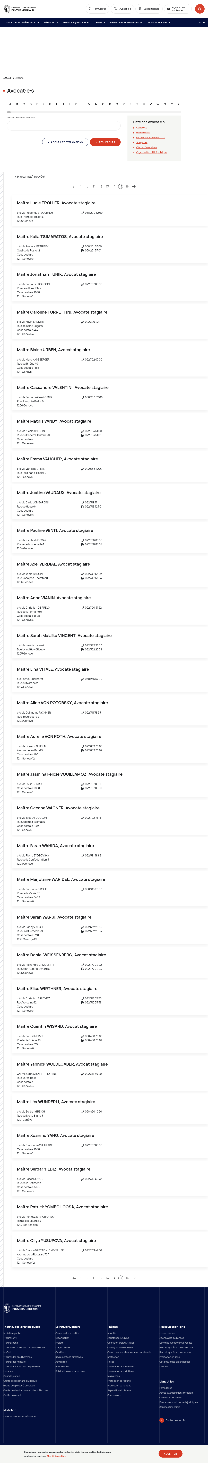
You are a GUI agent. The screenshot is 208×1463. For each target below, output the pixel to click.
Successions (114, 1395)
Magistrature (62, 1347)
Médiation (51, 22)
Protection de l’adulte (119, 1380)
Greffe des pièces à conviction (19, 1385)
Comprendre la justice (67, 1333)
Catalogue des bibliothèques (174, 1361)
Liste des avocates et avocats (175, 1342)
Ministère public (12, 1333)
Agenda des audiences (171, 1337)
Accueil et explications (66, 142)
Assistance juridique (118, 1337)
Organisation (62, 1337)
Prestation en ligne (169, 1357)
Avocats (19, 77)
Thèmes (99, 22)
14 (113, 186)
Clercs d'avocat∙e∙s (146, 147)
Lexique (163, 1366)
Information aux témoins (120, 1366)
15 (120, 186)
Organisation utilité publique (151, 152)
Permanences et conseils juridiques (178, 1402)
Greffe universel (12, 1395)
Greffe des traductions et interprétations (25, 1390)
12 (100, 186)
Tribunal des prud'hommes (17, 1357)
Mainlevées (113, 1376)
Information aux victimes (120, 1371)
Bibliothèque (62, 1366)
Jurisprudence (167, 1333)
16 (127, 186)
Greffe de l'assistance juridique (20, 1380)
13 (107, 186)
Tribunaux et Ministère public (21, 22)
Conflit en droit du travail (120, 1342)
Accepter (170, 1454)
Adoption (112, 1333)
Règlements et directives (69, 1357)
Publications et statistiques (70, 1371)
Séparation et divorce (119, 1390)
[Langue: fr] (200, 22)
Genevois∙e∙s (143, 132)
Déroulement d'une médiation (19, 1416)
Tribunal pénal (10, 1342)
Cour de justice (11, 1376)
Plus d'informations (56, 1457)
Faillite (110, 1361)
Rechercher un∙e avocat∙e (21, 117)
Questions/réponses (170, 1397)
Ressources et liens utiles (126, 22)
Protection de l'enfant (119, 1385)
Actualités (61, 1361)
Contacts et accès (158, 22)
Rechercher (106, 142)
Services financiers (169, 1407)
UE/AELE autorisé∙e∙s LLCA (150, 137)
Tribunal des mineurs (14, 1361)
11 (94, 186)
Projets (59, 1342)
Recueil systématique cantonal (176, 1347)
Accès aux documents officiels (176, 1392)
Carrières (60, 1352)
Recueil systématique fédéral (175, 1352)
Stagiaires (141, 142)
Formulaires (165, 1388)
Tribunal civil (9, 1337)
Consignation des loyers (120, 1347)
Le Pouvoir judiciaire (75, 22)
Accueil (7, 77)
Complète (141, 127)
